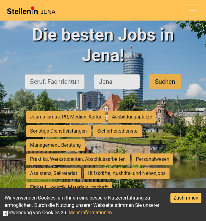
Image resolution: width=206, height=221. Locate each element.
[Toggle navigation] (192, 10)
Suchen (165, 81)
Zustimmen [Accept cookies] (186, 198)
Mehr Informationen (90, 212)
